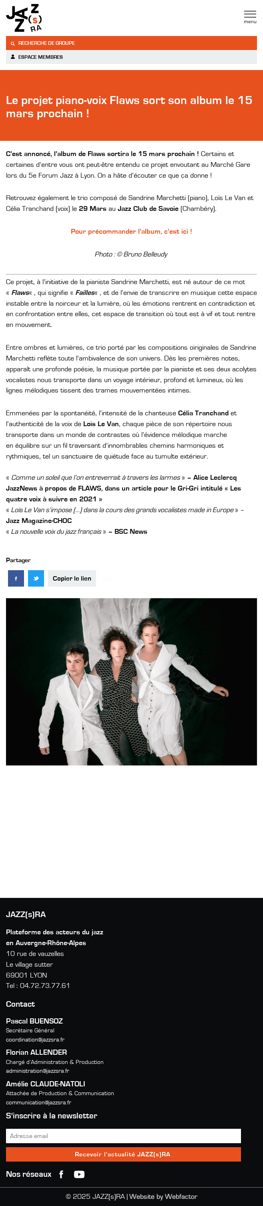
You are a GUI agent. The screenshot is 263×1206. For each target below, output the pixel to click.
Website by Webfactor (163, 1196)
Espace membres (36, 57)
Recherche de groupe (42, 43)
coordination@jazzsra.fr (35, 1040)
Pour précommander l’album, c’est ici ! (131, 231)
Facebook (61, 1174)
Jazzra (56, 18)
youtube (79, 1174)
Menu (250, 17)
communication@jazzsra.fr (38, 1103)
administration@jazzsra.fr (37, 1071)
